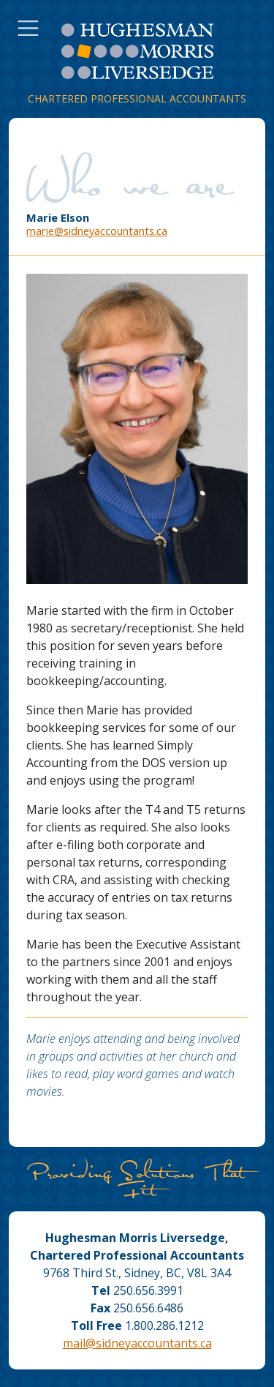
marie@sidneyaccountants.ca (96, 230)
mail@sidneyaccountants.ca (137, 1343)
